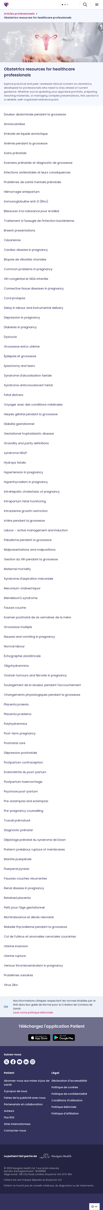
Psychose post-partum (21, 791)
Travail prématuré (17, 820)
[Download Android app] (64, 1037)
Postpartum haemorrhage (23, 782)
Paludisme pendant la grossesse (28, 540)
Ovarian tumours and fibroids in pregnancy (35, 675)
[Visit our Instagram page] (33, 1061)
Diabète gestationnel (19, 424)
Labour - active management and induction (36, 530)
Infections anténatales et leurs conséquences (37, 172)
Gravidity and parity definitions (26, 443)
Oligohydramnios (16, 666)
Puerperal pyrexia (16, 869)
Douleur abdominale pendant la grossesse (35, 114)
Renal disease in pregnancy (24, 888)
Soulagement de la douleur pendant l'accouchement (42, 685)
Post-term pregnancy (20, 733)
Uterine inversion (16, 946)
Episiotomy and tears (19, 366)
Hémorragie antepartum (22, 192)
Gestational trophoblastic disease (29, 433)
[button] (94, 1206)
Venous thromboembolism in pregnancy (33, 965)
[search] (85, 4)
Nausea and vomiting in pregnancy (29, 637)
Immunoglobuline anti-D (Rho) (26, 201)
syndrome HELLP (15, 453)
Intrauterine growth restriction (26, 511)
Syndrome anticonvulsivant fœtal (28, 385)
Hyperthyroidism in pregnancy (26, 482)
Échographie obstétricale (22, 656)
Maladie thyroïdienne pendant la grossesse (35, 927)
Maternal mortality (17, 569)
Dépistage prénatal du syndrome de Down (35, 840)
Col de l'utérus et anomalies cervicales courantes (40, 936)
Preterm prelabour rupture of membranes (34, 849)
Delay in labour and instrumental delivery (33, 308)
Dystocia (10, 337)
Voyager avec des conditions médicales (33, 404)
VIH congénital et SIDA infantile (26, 279)
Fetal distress (13, 395)
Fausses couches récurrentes (25, 878)
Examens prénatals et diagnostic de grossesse (38, 163)
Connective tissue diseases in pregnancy (34, 288)
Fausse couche (15, 608)
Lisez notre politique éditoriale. (33, 1012)
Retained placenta (17, 898)
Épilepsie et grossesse (20, 356)
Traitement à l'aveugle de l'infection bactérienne (39, 221)
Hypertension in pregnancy (23, 472)
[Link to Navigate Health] (55, 1156)
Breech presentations (19, 230)
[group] (94, 1206)
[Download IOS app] (39, 1037)
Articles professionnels (19, 14)
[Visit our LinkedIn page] (26, 1061)
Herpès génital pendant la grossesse (31, 414)
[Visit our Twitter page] (7, 1061)
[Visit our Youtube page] (20, 1061)
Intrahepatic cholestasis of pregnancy (32, 492)
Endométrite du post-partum (25, 772)
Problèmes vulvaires (18, 975)
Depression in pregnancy (22, 317)
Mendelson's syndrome (20, 598)
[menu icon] (97, 4)
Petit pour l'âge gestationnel (24, 907)
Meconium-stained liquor (22, 588)
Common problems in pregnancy (28, 269)
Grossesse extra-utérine (22, 346)
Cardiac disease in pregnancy (26, 250)
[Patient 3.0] (6, 4)
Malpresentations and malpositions (30, 550)
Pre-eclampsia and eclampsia (26, 801)
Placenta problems (17, 714)
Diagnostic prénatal (18, 830)
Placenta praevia (16, 704)
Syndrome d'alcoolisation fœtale (28, 375)
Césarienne (12, 240)
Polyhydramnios (15, 724)
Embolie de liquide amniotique (26, 134)
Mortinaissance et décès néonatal (29, 917)
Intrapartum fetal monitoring (25, 501)
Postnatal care (14, 743)
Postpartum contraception (23, 762)
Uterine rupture (15, 956)
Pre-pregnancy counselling (23, 811)
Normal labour (14, 646)
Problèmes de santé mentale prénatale (32, 182)
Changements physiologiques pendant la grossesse (42, 695)
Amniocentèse (14, 124)
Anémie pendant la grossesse (25, 143)
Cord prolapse (14, 298)
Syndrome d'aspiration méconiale (28, 579)
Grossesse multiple (18, 627)
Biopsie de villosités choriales (25, 259)
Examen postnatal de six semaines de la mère (37, 617)
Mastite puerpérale (17, 859)
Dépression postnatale (20, 753)
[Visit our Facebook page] (13, 1061)
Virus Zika (11, 985)
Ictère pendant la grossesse (24, 521)
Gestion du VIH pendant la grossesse (31, 559)
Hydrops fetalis (15, 462)
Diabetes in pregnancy (20, 327)
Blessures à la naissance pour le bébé (31, 211)
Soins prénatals (15, 153)
